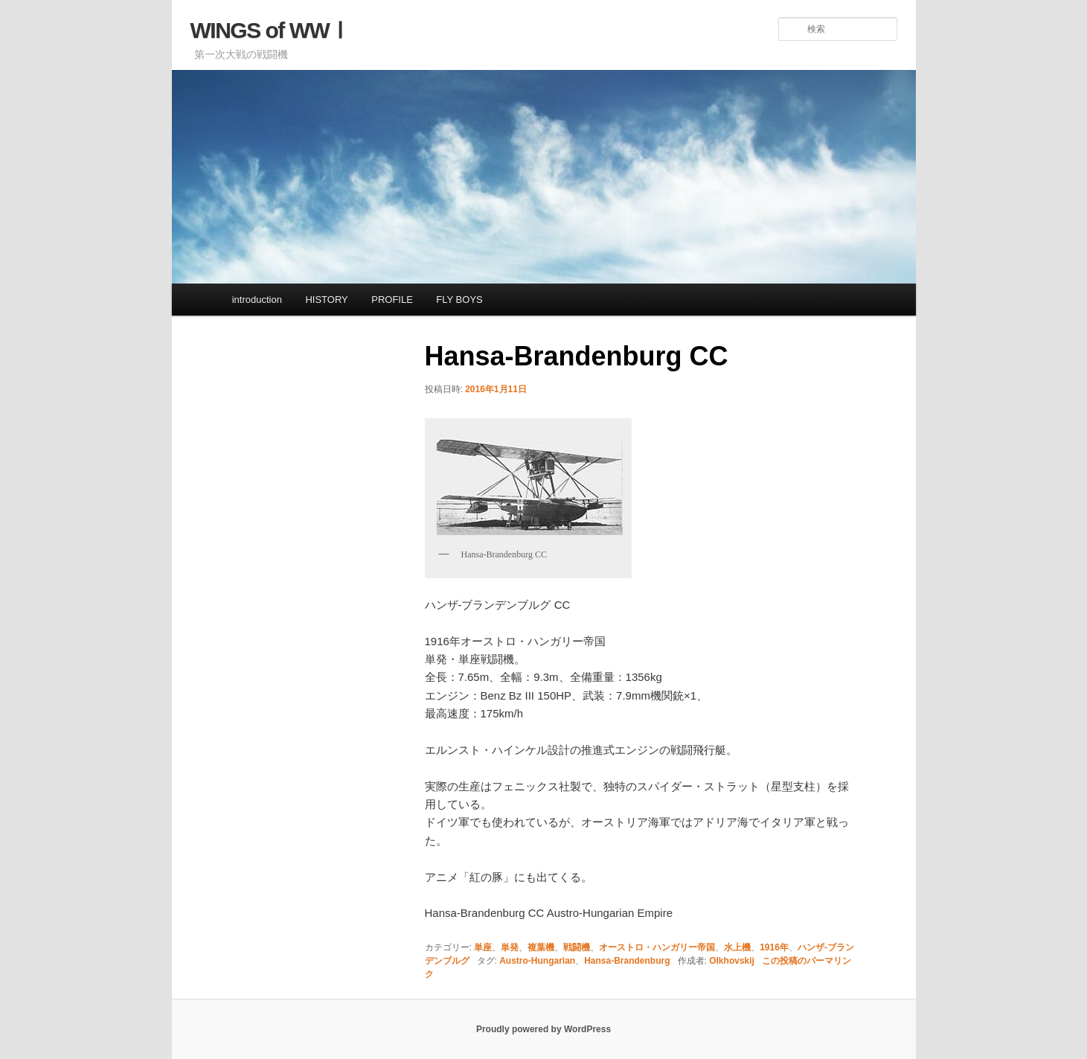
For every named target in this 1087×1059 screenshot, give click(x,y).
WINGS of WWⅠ (270, 30)
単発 (510, 947)
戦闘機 (576, 947)
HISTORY (326, 299)
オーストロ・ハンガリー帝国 (657, 947)
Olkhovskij (731, 961)
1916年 (774, 947)
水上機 (737, 947)
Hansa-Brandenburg (627, 961)
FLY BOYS (459, 299)
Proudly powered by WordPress (543, 1029)
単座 (483, 947)
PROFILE (392, 299)
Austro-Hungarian (537, 961)
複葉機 (541, 947)
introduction (257, 299)
